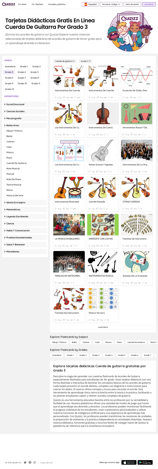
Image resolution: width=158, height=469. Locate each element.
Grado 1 (24, 66)
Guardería (10, 66)
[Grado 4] (109, 355)
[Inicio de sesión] (132, 4)
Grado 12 (9, 89)
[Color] (97, 342)
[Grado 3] (85, 61)
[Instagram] (34, 462)
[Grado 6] (135, 355)
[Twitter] (25, 462)
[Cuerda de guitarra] (65, 61)
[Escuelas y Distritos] (56, 4)
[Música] (108, 342)
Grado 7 (22, 77)
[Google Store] (145, 462)
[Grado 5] (122, 355)
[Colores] (86, 342)
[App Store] (129, 462)
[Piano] (119, 342)
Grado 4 (22, 72)
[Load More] (103, 327)
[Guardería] (57, 355)
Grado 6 (9, 77)
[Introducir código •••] (111, 4)
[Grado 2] (83, 355)
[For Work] (22, 4)
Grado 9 (9, 83)
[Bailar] (74, 342)
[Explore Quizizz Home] (8, 4)
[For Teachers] (37, 4)
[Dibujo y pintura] (59, 342)
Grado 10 (22, 83)
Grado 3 (9, 72)
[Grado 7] (147, 355)
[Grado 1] (70, 355)
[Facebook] (30, 462)
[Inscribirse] (149, 4)
